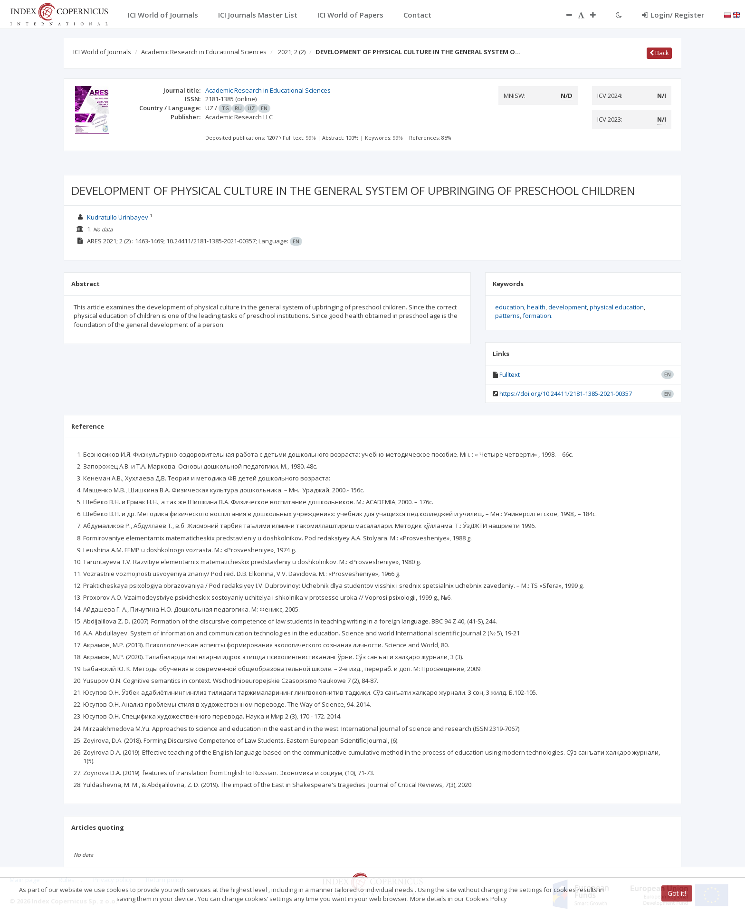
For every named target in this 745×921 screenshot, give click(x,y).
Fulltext (509, 374)
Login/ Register (673, 14)
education (509, 307)
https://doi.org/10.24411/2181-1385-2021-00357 (565, 393)
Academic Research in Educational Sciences (204, 52)
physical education (617, 307)
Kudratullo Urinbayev (117, 217)
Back (659, 52)
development (567, 307)
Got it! (677, 893)
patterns (507, 315)
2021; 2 (292, 52)
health (536, 307)
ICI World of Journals (102, 52)
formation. (538, 315)
